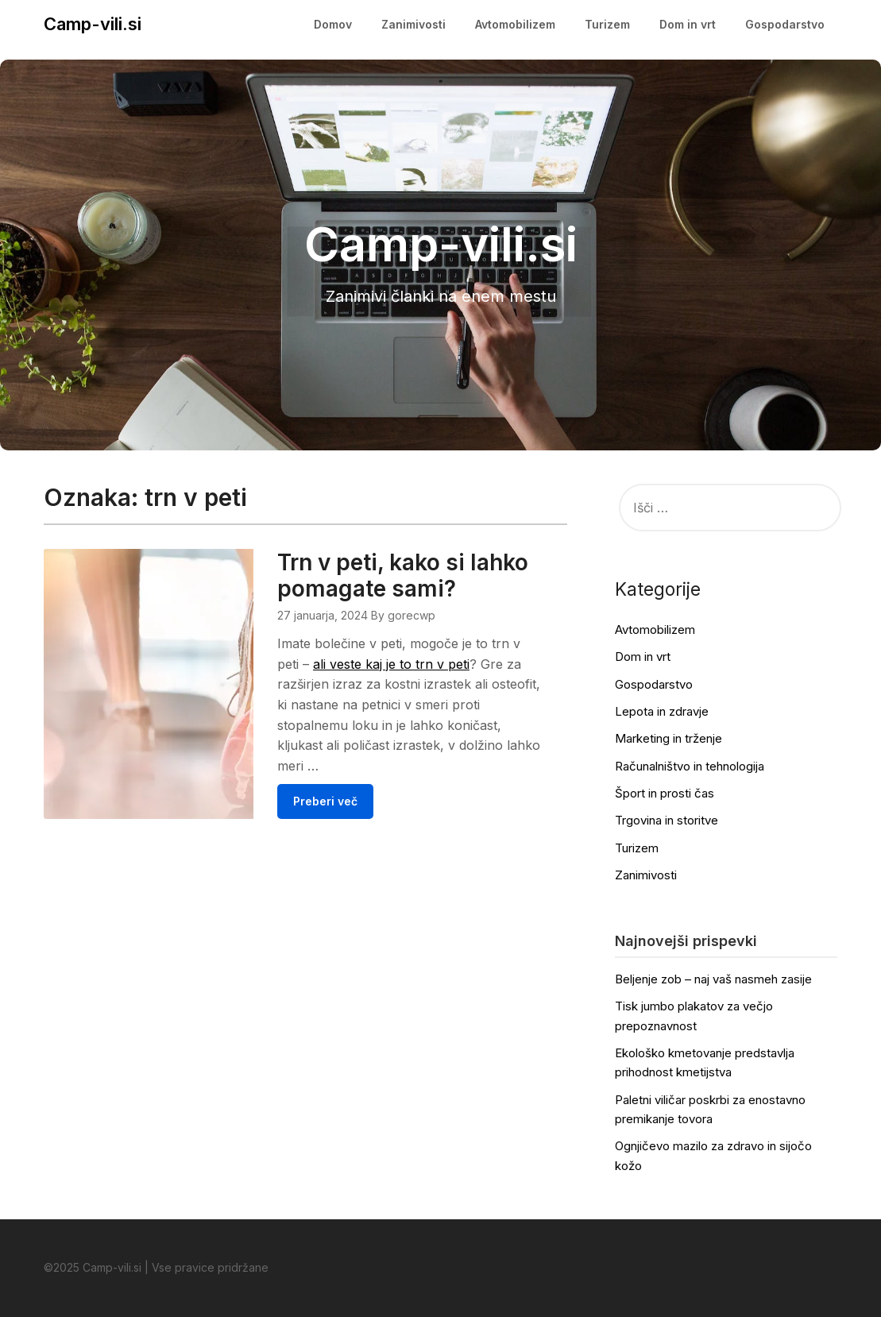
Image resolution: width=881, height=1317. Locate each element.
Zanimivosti (413, 24)
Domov (333, 24)
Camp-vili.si (92, 24)
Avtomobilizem (515, 24)
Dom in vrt (687, 24)
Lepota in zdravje (662, 711)
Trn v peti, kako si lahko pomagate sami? (402, 575)
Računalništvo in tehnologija (689, 766)
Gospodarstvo (785, 24)
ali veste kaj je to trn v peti (391, 664)
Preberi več (325, 801)
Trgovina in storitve (666, 820)
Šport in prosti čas (664, 793)
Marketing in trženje (668, 738)
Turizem (607, 24)
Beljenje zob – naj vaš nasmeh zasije (713, 979)
